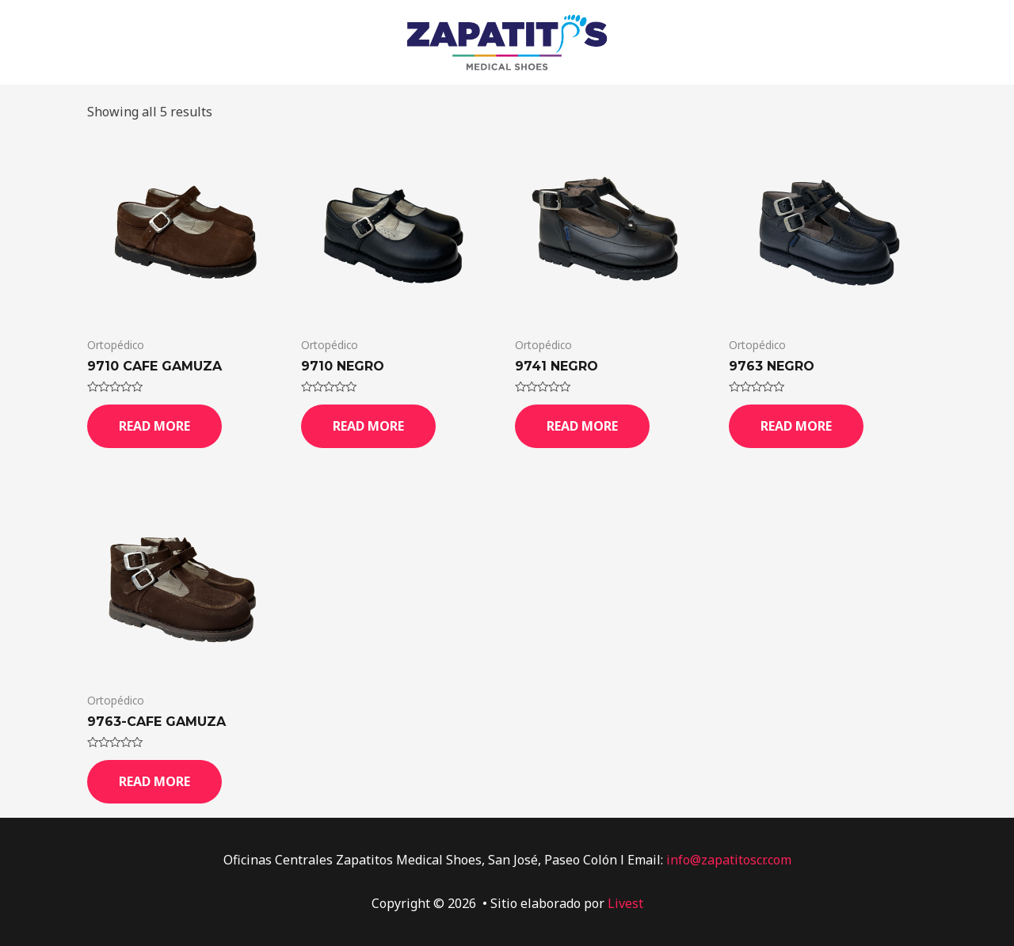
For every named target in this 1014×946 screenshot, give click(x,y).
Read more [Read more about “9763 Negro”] (796, 426)
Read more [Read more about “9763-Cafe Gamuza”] (154, 781)
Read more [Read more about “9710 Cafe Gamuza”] (154, 426)
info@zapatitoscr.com (728, 859)
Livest (625, 903)
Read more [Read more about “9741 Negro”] (582, 426)
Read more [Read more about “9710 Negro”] (368, 426)
